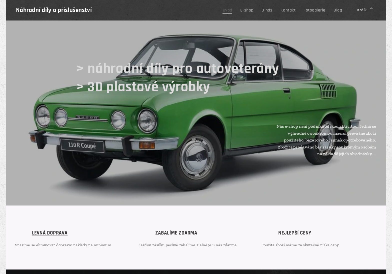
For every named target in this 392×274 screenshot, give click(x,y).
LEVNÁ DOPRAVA (50, 233)
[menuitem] (236, 10)
